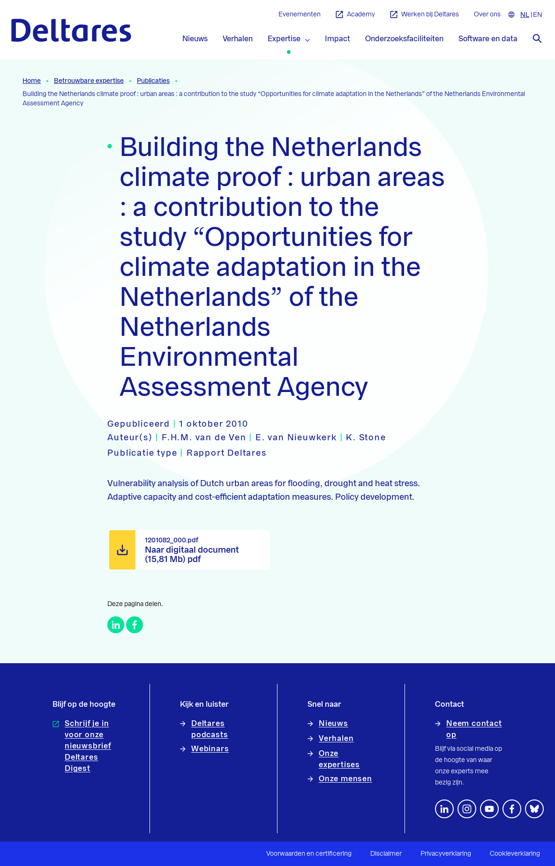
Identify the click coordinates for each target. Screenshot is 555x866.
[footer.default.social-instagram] (467, 808)
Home (31, 81)
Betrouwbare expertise (89, 81)
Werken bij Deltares (424, 14)
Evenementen (299, 14)
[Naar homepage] (71, 30)
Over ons (487, 14)
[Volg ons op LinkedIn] (444, 808)
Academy (355, 14)
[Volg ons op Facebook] (511, 808)
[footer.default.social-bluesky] (534, 808)
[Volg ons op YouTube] (489, 808)
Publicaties (153, 81)
